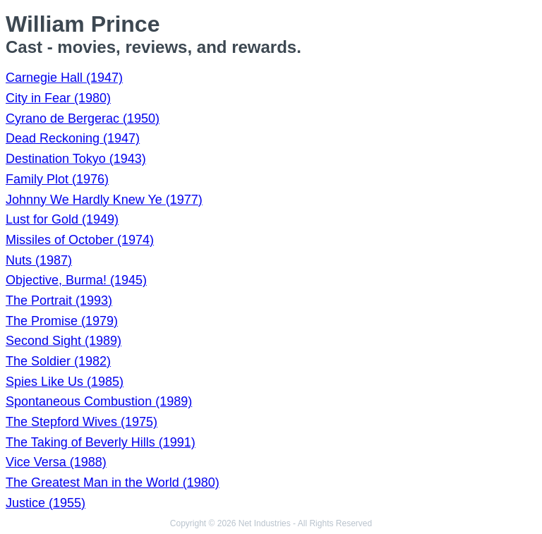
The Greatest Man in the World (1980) (112, 482)
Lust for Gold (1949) (62, 219)
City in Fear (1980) (58, 98)
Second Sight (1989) (63, 341)
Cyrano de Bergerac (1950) (82, 118)
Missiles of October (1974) (80, 240)
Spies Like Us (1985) (65, 382)
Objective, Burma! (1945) (76, 280)
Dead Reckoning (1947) (73, 138)
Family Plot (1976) (57, 179)
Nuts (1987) (39, 260)
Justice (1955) (45, 503)
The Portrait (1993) (59, 300)
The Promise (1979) (62, 321)
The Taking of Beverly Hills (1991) (100, 442)
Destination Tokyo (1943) (76, 159)
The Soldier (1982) (58, 361)
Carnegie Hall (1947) (64, 78)
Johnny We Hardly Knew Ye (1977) (104, 200)
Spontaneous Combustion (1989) (99, 401)
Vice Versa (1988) (56, 462)
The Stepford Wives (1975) (81, 422)
